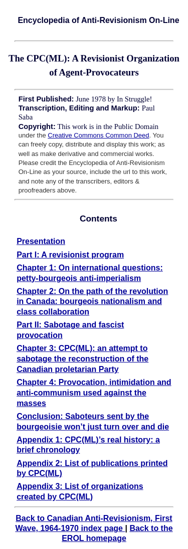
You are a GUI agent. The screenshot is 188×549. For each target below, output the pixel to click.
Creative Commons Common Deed (98, 135)
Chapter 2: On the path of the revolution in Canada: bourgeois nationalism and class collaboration (92, 301)
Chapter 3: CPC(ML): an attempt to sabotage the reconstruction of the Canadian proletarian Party (82, 359)
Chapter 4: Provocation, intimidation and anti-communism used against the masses (94, 393)
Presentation (41, 241)
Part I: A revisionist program (70, 254)
